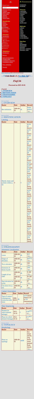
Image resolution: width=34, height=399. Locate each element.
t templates (22, 35)
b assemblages (23, 12)
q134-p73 (29, 199)
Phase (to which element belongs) (7, 318)
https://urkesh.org (5, 73)
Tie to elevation (7, 264)
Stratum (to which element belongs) (6, 312)
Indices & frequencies (8, 58)
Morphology (5, 327)
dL (21, 109)
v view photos (23, 36)
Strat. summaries (7, 64)
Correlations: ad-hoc (8, 62)
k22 (28, 254)
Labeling (4, 120)
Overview (5, 24)
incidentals (22, 6)
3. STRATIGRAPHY (8, 95)
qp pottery (22, 20)
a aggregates (23, 11)
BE (6, 40)
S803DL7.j (29, 256)
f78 (26, 299)
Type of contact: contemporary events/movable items (7, 299)
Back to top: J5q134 (5, 101)
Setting (4, 25)
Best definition (6, 109)
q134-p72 (29, 191)
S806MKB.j (30, 349)
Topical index (6, 18)
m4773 (29, 259)
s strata (21, 33)
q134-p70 (29, 176)
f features (22, 14)
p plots (21, 30)
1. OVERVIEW (6, 91)
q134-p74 (29, 206)
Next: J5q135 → (27, 76)
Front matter (6, 14)
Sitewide (5, 67)
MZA (30, 311)
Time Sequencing (7, 306)
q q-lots (22, 17)
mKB (22, 340)
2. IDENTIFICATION (8, 93)
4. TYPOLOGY (6, 97)
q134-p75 (29, 214)
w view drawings (24, 38)
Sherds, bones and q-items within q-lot (7, 183)
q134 (25, 296)
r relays (22, 32)
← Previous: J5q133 (8, 76)
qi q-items (22, 18)
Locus (4, 255)
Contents (5, 11)
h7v (27, 317)
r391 (28, 268)
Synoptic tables (6, 59)
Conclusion (5, 31)
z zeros (21, 21)
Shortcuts (5, 17)
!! (21, 183)
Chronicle (5, 30)
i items (21, 15)
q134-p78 (29, 236)
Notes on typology (5, 340)
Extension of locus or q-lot (6, 269)
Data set (5, 55)
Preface (4, 22)
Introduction (6, 36)
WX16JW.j (28, 314)
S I (6, 28)
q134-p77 (29, 229)
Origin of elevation (5, 260)
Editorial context (7, 9)
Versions (5, 15)
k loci (21, 29)
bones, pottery (29, 108)
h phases (22, 28)
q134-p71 (29, 184)
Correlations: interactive (9, 60)
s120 (27, 311)
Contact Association (8, 291)
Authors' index (6, 12)
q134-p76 (29, 221)
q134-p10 (29, 170)
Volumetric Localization (10, 250)
